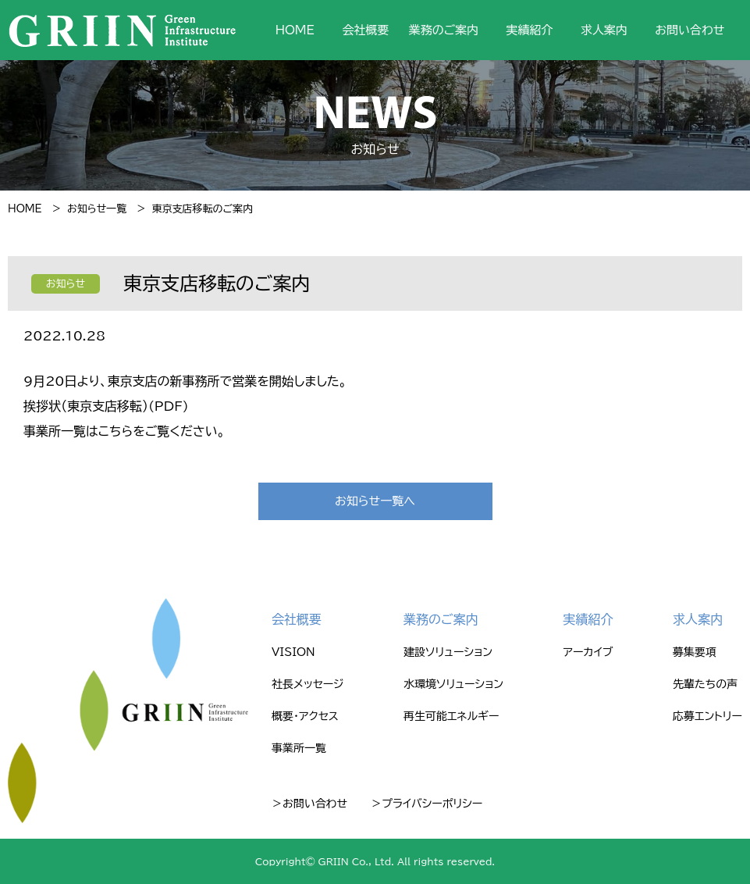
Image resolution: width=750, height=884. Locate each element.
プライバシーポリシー (432, 803)
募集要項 (694, 652)
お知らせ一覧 (96, 209)
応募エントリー (707, 716)
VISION (293, 652)
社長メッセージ (308, 684)
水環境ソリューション (453, 684)
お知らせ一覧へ (375, 501)
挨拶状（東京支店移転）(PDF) (106, 406)
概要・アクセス (305, 716)
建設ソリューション (447, 652)
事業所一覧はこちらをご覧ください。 (124, 431)
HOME (295, 30)
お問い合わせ (689, 30)
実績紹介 (530, 30)
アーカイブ (588, 652)
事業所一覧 (299, 748)
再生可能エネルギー (451, 716)
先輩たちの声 (705, 684)
